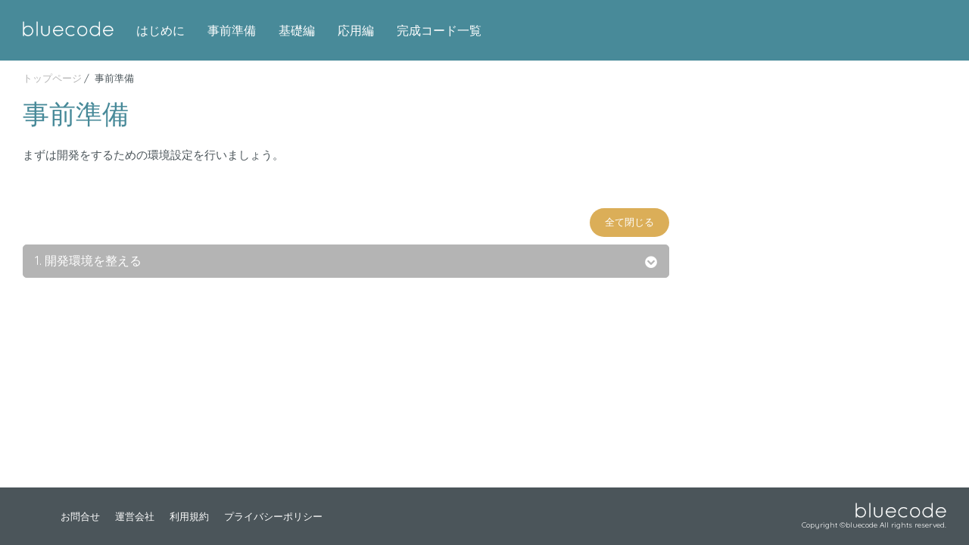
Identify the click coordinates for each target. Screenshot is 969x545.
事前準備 (231, 30)
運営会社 (134, 516)
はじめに (160, 30)
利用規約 (189, 516)
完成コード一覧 (439, 30)
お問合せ (80, 516)
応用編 (356, 30)
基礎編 (297, 30)
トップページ (52, 78)
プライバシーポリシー (273, 516)
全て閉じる (629, 222)
